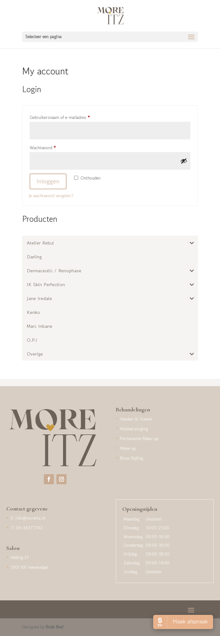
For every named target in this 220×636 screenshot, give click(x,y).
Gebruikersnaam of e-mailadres (66, 117)
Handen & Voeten (136, 419)
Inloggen (48, 181)
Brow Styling (131, 458)
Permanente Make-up (139, 438)
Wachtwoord (49, 147)
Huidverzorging (134, 429)
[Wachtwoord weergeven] (183, 160)
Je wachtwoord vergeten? (51, 195)
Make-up (128, 448)
